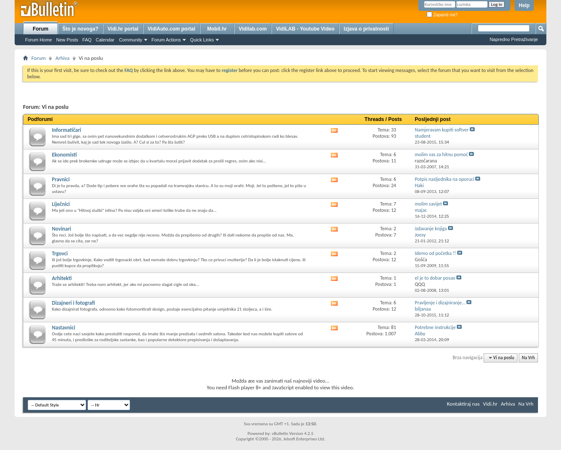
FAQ (87, 39)
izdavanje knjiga (431, 228)
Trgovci (60, 253)
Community (130, 39)
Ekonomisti (64, 155)
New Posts (67, 39)
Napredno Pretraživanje (513, 39)
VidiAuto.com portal (171, 29)
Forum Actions (166, 39)
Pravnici (60, 179)
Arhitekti (62, 278)
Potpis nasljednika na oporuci (444, 179)
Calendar (105, 39)
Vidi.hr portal (123, 29)
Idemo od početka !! (435, 253)
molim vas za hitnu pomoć (441, 154)
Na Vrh (528, 357)
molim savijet (428, 204)
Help (524, 5)
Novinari (61, 229)
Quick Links (202, 39)
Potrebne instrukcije (435, 327)
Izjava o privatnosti (366, 29)
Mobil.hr (217, 29)
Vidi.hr (490, 404)
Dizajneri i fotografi (73, 303)
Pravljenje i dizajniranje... (440, 303)
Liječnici (61, 204)
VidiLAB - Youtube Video (305, 29)
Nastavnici (63, 327)
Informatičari (66, 130)
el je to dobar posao (435, 278)
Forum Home (38, 39)
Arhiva (62, 58)
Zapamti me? (442, 15)
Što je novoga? (80, 29)
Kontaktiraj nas (463, 404)
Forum (40, 29)
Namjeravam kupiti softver (442, 130)
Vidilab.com (253, 29)
